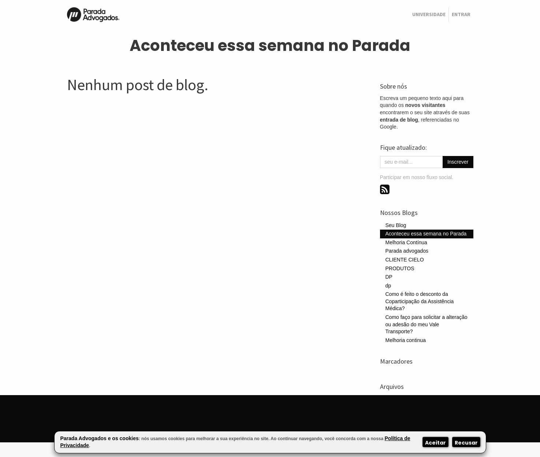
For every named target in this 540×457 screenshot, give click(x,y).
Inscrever (458, 162)
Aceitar (435, 442)
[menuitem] (428, 14)
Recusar (466, 442)
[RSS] (385, 189)
